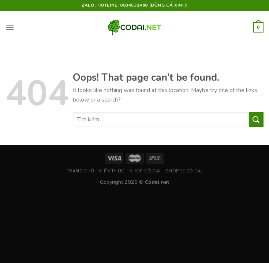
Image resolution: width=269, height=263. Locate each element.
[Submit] (256, 119)
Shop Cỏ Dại (145, 171)
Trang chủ (81, 171)
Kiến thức (111, 171)
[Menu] (9, 27)
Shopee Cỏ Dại (184, 171)
